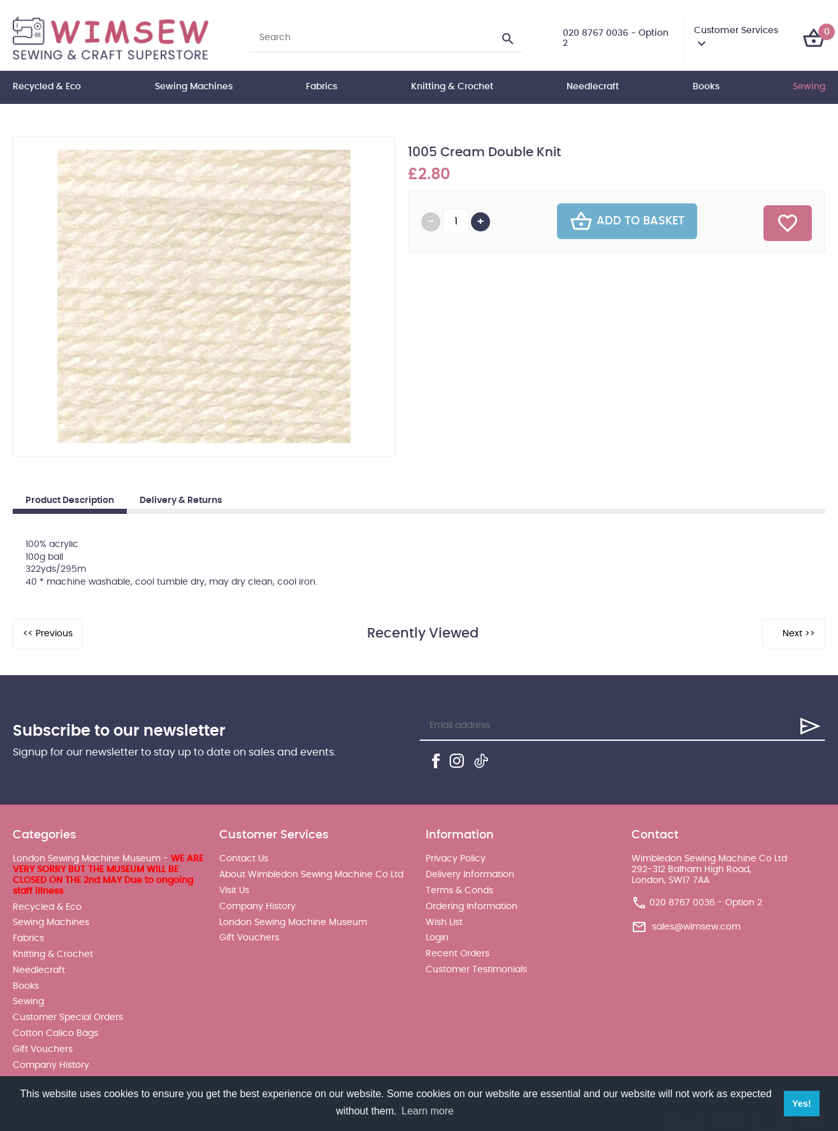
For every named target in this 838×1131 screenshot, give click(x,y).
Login (437, 937)
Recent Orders (457, 953)
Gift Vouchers (43, 1049)
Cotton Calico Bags (55, 1033)
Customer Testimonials (476, 969)
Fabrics (321, 86)
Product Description (69, 500)
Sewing (809, 86)
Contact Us (243, 858)
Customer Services (736, 30)
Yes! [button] (801, 1103)
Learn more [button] (427, 1110)
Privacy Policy (456, 858)
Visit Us (234, 890)
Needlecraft (593, 86)
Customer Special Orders (68, 1017)
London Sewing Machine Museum (293, 922)
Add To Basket (627, 221)
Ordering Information (471, 906)
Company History (51, 1065)
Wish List (444, 922)
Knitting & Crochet (452, 86)
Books (706, 86)
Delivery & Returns (181, 500)
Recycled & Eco (47, 86)
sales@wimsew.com (696, 927)
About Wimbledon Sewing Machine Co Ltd (311, 874)
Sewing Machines (194, 86)
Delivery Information (470, 874)
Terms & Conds (459, 890)
